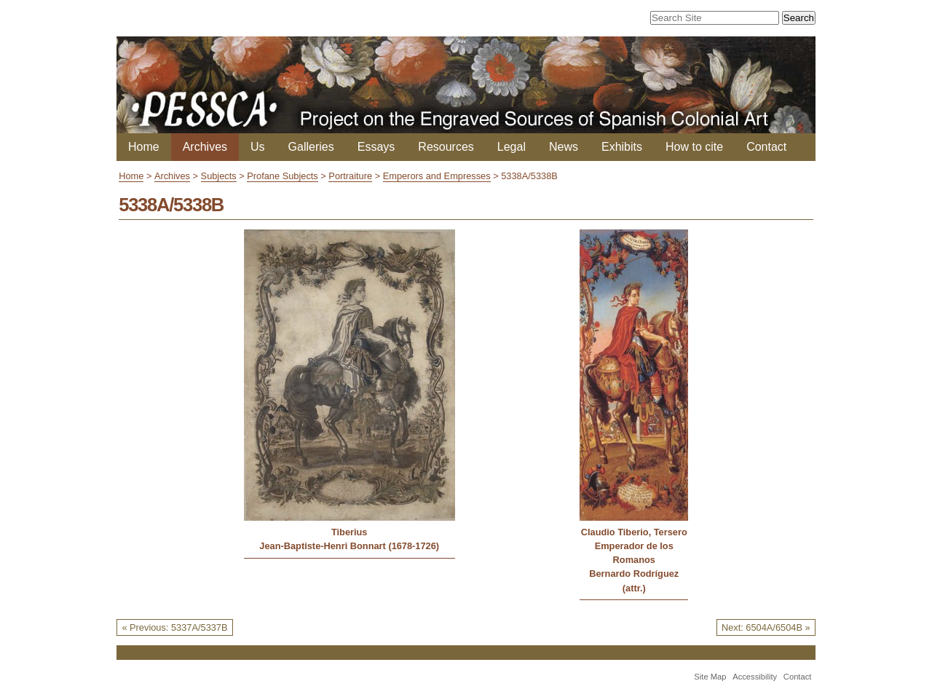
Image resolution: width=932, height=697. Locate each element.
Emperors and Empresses (437, 175)
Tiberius (349, 532)
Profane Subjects (282, 175)
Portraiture (350, 175)
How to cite (694, 147)
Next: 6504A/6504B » (766, 627)
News (563, 147)
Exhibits (621, 147)
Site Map (710, 676)
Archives (205, 147)
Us (257, 147)
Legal (511, 147)
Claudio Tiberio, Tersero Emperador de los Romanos (634, 546)
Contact (766, 147)
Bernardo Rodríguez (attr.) (634, 580)
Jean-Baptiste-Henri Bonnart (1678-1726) (349, 545)
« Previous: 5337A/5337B (174, 627)
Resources (445, 147)
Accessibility (754, 676)
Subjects (219, 175)
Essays (376, 147)
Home (143, 147)
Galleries (311, 147)
